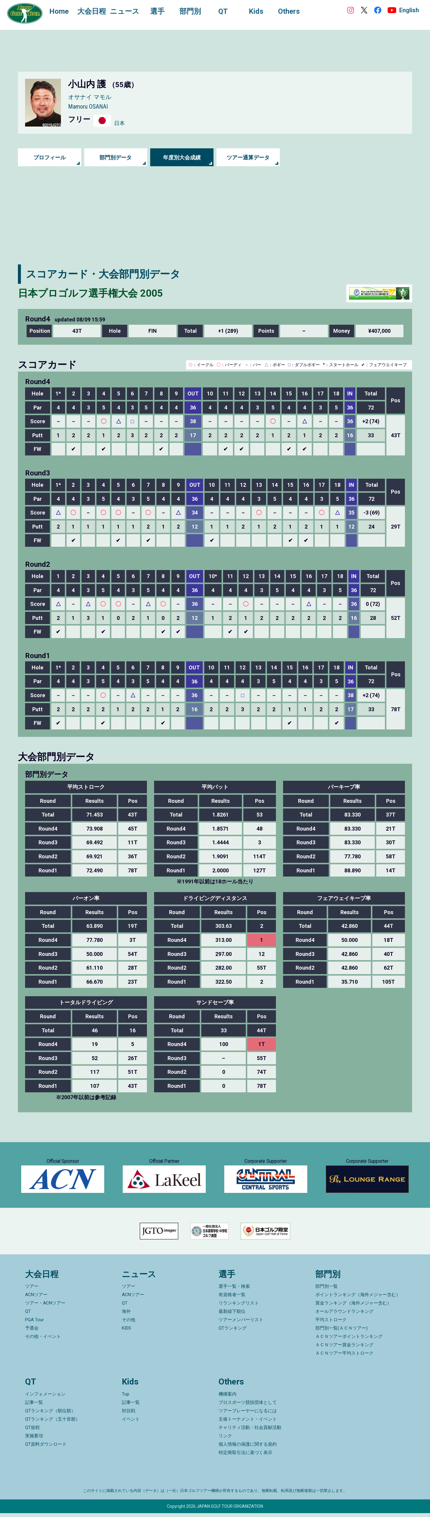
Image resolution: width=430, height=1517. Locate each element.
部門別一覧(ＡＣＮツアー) (341, 1332)
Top (125, 1398)
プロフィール (49, 157)
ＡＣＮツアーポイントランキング (349, 1340)
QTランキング (233, 1332)
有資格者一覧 (232, 1298)
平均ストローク (331, 1323)
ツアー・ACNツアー (45, 1307)
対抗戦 (128, 1414)
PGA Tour (34, 1323)
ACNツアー (36, 1298)
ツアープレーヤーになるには (248, 1414)
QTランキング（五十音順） (52, 1423)
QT (28, 1315)
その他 (128, 1323)
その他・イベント (43, 1340)
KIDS (126, 1332)
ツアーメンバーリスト (241, 1323)
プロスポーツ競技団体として (248, 1406)
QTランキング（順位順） (50, 1414)
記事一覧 (34, 1406)
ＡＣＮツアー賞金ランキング (344, 1348)
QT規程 (32, 1431)
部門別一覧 (326, 1290)
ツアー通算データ (248, 157)
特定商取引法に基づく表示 (245, 1456)
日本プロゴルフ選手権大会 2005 (93, 293)
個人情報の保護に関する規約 (248, 1448)
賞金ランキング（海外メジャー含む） (353, 1307)
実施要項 (34, 1439)
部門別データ (115, 157)
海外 (126, 1315)
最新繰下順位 (232, 1315)
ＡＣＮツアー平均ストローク (344, 1357)
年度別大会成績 (182, 157)
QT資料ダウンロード (46, 1448)
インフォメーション (45, 1398)
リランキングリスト (239, 1307)
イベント (131, 1423)
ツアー (32, 1290)
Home (59, 11)
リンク (225, 1439)
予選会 (32, 1332)
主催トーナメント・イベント (248, 1423)
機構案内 (227, 1398)
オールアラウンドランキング (344, 1315)
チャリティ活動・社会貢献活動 (250, 1431)
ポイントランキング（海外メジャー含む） (357, 1298)
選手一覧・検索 (234, 1290)
